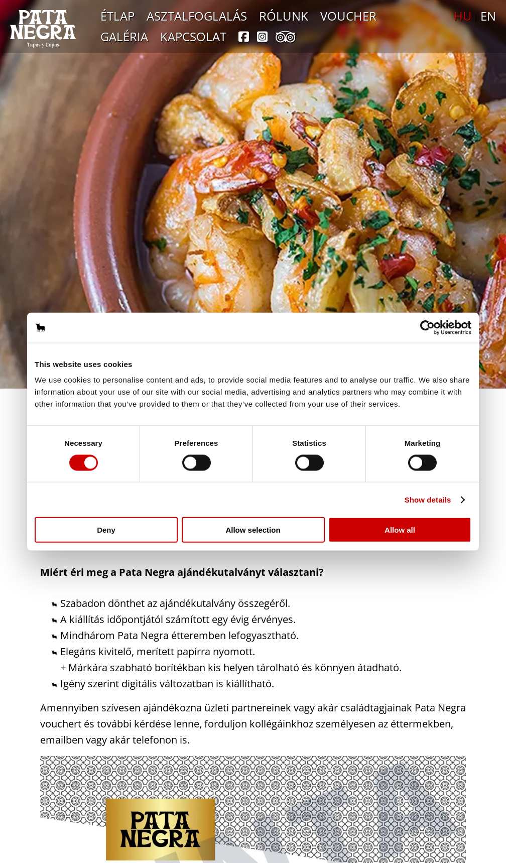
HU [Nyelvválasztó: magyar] (463, 16)
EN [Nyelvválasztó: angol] (488, 16)
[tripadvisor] (285, 38)
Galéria (124, 36)
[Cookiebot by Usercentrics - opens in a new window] (427, 327)
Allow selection (252, 530)
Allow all (400, 530)
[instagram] (262, 38)
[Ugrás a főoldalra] (43, 29)
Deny (106, 530)
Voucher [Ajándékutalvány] (348, 16)
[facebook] (243, 38)
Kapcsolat (193, 36)
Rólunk (283, 16)
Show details (428, 499)
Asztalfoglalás (197, 16)
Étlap (117, 16)
